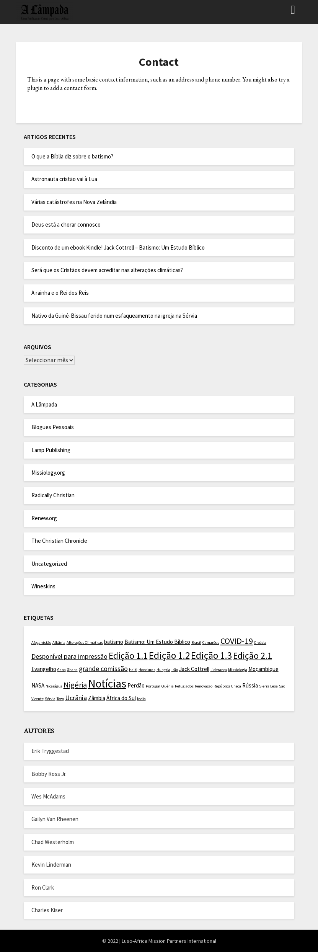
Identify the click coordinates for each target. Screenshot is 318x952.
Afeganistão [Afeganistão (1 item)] (41, 642)
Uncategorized (49, 563)
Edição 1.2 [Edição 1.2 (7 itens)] (169, 655)
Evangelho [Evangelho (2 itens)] (43, 669)
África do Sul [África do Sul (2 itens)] (121, 698)
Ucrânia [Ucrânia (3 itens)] (76, 697)
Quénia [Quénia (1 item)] (167, 686)
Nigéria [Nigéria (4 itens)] (75, 685)
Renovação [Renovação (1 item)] (203, 686)
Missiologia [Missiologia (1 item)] (237, 669)
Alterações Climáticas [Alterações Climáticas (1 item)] (85, 642)
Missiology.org (48, 472)
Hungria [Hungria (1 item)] (163, 669)
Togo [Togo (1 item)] (60, 698)
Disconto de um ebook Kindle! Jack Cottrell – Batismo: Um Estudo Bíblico (118, 247)
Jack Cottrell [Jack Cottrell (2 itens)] (194, 669)
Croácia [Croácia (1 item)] (260, 642)
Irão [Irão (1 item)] (174, 669)
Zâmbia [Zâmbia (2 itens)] (96, 698)
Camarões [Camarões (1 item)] (210, 642)
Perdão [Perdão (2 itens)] (136, 685)
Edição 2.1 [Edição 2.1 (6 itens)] (252, 655)
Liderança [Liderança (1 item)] (218, 669)
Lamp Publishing (50, 450)
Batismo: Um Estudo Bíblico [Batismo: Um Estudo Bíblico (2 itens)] (157, 641)
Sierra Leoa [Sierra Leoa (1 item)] (268, 686)
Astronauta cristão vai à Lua (64, 179)
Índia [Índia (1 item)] (141, 698)
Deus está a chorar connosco (66, 224)
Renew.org (44, 518)
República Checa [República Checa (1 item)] (227, 686)
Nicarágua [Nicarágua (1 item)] (54, 686)
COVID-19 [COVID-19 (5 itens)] (236, 640)
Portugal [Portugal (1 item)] (153, 686)
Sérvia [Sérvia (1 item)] (50, 698)
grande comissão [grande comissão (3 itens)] (103, 668)
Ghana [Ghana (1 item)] (72, 669)
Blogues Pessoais (52, 427)
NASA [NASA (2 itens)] (37, 685)
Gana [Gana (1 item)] (61, 669)
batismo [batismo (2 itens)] (113, 641)
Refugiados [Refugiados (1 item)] (184, 686)
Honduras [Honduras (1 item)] (147, 669)
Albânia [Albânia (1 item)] (58, 642)
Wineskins (43, 586)
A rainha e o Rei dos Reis (60, 292)
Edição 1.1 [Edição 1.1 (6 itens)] (128, 655)
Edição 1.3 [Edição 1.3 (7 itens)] (211, 655)
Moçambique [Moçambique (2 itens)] (263, 669)
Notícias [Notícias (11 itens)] (107, 683)
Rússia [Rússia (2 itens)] (250, 685)
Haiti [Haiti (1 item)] (133, 669)
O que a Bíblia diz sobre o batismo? (72, 156)
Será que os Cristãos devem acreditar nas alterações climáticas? (107, 270)
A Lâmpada (44, 404)
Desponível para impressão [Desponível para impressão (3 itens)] (69, 656)
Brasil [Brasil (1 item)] (196, 642)
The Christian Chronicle (59, 540)
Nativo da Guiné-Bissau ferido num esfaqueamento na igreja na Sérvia (114, 315)
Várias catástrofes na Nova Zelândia (74, 202)
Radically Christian (53, 495)
